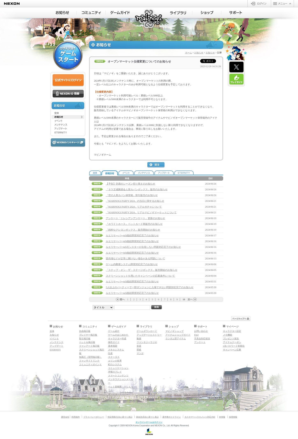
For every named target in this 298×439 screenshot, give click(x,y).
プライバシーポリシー (93, 417)
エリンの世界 (115, 360)
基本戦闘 (112, 346)
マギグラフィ (115, 397)
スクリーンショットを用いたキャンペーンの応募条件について (140, 275)
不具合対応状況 (202, 338)
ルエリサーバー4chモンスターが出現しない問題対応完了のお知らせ (143, 247)
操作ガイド (113, 342)
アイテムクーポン (232, 342)
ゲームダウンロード (147, 331)
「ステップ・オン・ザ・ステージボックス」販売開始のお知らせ (141, 270)
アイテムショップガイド (177, 335)
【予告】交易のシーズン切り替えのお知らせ (130, 183)
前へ (122, 299)
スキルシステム (116, 349)
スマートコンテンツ (118, 375)
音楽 (139, 346)
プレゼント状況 (231, 338)
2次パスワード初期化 (234, 346)
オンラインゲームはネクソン (149, 422)
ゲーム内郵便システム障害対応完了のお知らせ (132, 264)
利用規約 (76, 417)
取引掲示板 (84, 338)
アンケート (200, 342)
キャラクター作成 (117, 338)
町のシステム (115, 364)
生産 (110, 353)
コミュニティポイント (90, 364)
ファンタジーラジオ (147, 342)
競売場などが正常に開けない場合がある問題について (135, 258)
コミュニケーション (118, 368)
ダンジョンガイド (117, 394)
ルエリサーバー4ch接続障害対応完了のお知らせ (132, 235)
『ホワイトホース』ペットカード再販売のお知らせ (134, 224)
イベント (54, 338)
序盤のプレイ (115, 372)
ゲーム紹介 (113, 331)
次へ (190, 299)
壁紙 (139, 349)
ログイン (259, 3)
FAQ (196, 335)
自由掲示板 (84, 331)
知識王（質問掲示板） (90, 357)
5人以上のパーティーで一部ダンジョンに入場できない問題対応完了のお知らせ (149, 287)
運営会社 (65, 417)
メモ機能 (227, 335)
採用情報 (233, 417)
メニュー (282, 3)
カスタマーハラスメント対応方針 (200, 417)
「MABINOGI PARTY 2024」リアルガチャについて (134, 206)
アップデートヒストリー (149, 335)
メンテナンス (56, 342)
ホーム (188, 52)
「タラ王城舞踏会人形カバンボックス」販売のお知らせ (136, 189)
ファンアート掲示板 (89, 346)
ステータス (113, 357)
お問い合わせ (201, 331)
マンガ (140, 353)
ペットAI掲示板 (87, 342)
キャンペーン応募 (232, 349)
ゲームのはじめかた (118, 335)
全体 (52, 331)
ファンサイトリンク (89, 360)
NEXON (12, 3)
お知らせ (198, 52)
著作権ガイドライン (171, 417)
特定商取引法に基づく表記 (120, 417)
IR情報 (222, 417)
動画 (139, 338)
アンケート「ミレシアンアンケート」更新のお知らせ (135, 218)
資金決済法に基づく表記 (147, 417)
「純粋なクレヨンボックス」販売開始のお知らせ (133, 229)
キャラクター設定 (232, 331)
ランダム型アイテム (175, 338)
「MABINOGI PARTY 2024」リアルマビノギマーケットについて (141, 212)
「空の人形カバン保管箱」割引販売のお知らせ (132, 195)
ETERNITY (55, 349)
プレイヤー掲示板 (88, 335)
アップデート (56, 346)
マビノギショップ (174, 331)
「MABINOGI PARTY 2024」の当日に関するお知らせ (135, 201)
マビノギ (149, 19)
